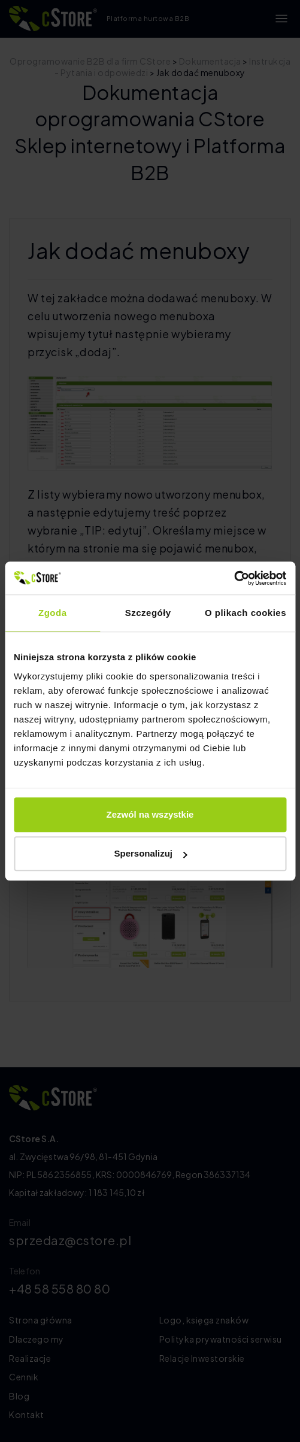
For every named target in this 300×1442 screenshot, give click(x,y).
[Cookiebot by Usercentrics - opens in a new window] (233, 578)
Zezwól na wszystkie (150, 814)
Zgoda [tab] (52, 613)
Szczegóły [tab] (148, 613)
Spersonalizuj (150, 853)
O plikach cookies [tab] (245, 613)
